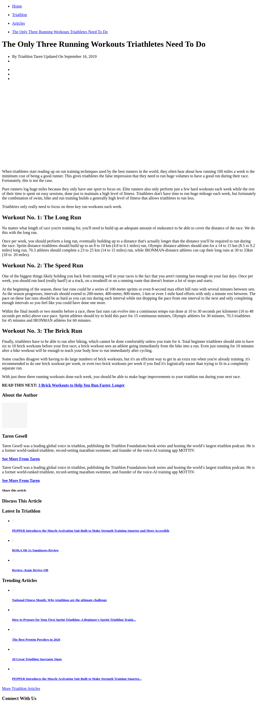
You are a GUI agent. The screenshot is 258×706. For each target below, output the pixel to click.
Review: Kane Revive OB (30, 570)
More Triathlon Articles (21, 688)
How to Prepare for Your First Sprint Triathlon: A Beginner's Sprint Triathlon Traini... (74, 619)
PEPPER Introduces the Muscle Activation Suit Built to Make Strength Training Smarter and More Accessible (90, 530)
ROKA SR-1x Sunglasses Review (35, 550)
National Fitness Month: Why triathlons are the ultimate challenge (59, 600)
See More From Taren (21, 459)
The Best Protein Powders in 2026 (36, 639)
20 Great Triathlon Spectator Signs (37, 659)
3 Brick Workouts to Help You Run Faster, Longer (81, 385)
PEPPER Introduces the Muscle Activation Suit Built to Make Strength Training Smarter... (77, 679)
